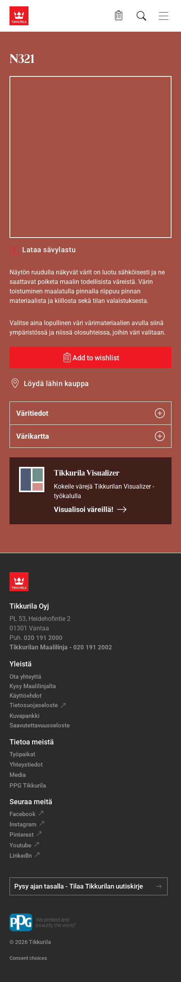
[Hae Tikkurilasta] (141, 16)
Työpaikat (22, 754)
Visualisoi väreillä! (90, 509)
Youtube (20, 845)
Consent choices (28, 958)
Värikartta (90, 436)
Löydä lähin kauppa (56, 383)
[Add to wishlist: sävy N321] (90, 357)
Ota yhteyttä (25, 676)
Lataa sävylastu (43, 250)
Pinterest (22, 834)
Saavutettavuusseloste (40, 725)
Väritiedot (90, 413)
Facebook (23, 814)
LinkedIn (21, 855)
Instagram (23, 824)
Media (18, 774)
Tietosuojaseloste (34, 705)
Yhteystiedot (26, 764)
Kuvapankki (25, 715)
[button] (118, 15)
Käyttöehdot (26, 695)
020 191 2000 (43, 637)
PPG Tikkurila (28, 785)
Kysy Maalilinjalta (33, 686)
